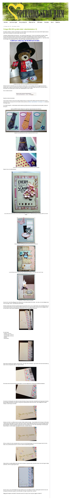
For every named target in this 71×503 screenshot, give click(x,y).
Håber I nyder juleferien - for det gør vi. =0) (37, 101)
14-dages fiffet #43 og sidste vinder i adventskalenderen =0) (20, 29)
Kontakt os (58, 22)
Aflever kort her (32, 22)
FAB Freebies (39, 22)
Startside (5, 22)
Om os (52, 22)
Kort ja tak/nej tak (23, 22)
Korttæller (46, 22)
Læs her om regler (13, 22)
